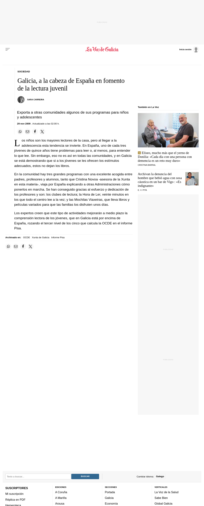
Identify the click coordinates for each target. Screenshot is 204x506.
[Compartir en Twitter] (42, 132)
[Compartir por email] (28, 132)
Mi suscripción (14, 493)
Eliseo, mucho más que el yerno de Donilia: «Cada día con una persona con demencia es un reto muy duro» (165, 157)
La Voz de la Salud (167, 492)
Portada (110, 492)
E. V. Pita (142, 190)
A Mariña (61, 497)
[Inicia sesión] (189, 49)
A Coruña (61, 492)
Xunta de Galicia (40, 237)
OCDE (26, 237)
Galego (160, 476)
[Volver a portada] (102, 49)
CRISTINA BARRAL (147, 165)
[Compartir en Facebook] (35, 132)
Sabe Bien (161, 497)
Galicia (109, 497)
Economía (111, 503)
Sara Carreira (35, 99)
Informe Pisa (58, 237)
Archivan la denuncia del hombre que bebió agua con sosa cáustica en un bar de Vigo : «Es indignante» (160, 180)
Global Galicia (163, 503)
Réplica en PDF (15, 499)
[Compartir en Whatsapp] (20, 132)
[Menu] (7, 49)
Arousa (59, 503)
